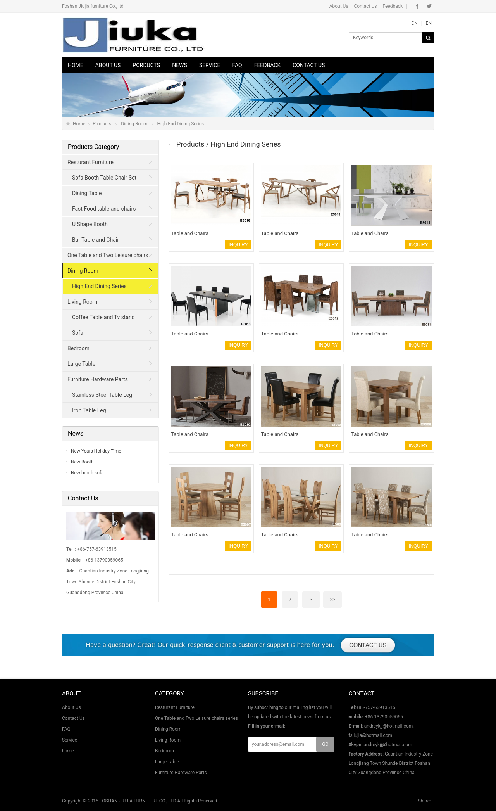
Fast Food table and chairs (104, 209)
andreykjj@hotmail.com (387, 744)
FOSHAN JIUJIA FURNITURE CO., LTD (138, 801)
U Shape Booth (90, 224)
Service (209, 65)
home (68, 751)
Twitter (429, 6)
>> (332, 599)
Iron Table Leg (89, 410)
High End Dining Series (180, 123)
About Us (338, 6)
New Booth (82, 462)
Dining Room (134, 123)
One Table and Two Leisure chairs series (105, 257)
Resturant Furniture (90, 162)
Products (102, 123)
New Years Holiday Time (96, 451)
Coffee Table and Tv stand (103, 317)
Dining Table (87, 193)
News (179, 65)
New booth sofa (87, 473)
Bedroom (78, 348)
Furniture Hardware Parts (97, 379)
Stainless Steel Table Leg (102, 395)
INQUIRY (238, 244)
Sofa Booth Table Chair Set (104, 178)
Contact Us (365, 6)
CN (414, 23)
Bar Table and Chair (95, 240)
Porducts (146, 65)
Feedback (392, 6)
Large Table (81, 364)
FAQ (237, 65)
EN (429, 23)
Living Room (82, 302)
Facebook (417, 6)
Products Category (93, 146)
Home (75, 65)
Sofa (77, 333)
